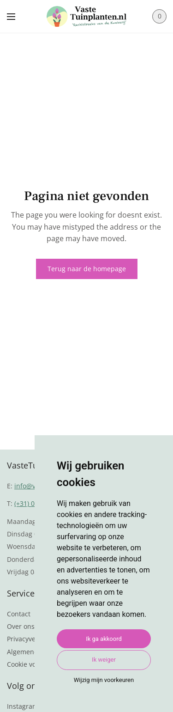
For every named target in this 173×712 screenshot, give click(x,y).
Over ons (21, 626)
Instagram (22, 706)
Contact (18, 613)
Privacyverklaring (33, 638)
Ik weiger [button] (104, 659)
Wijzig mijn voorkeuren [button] (104, 679)
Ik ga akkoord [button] (104, 638)
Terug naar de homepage (87, 268)
